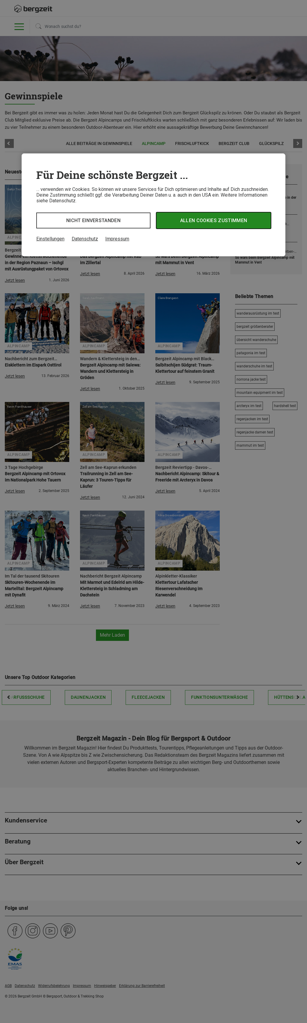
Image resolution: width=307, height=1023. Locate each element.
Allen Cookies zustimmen (213, 220)
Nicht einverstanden (93, 220)
